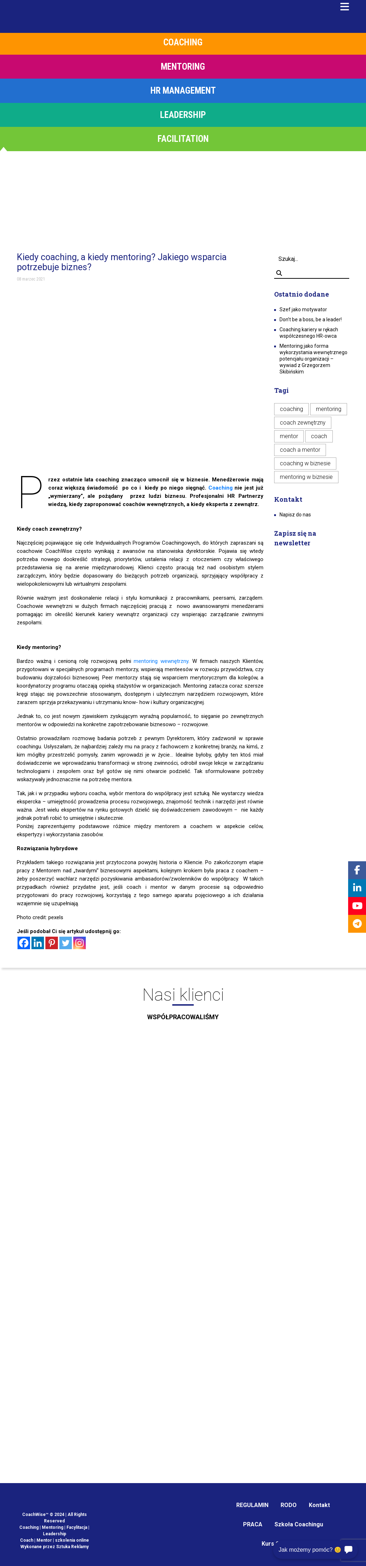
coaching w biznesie (305, 463)
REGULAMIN (252, 1505)
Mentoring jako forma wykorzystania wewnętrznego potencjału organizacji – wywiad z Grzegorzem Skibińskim (313, 359)
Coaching (220, 488)
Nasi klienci (183, 1006)
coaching (291, 409)
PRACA (252, 1524)
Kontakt (319, 1505)
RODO (289, 1505)
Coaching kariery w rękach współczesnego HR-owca (309, 333)
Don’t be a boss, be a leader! (311, 319)
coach (319, 436)
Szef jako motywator (303, 309)
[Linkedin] (37, 943)
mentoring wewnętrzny (161, 661)
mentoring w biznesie (306, 477)
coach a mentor (300, 449)
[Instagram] (79, 943)
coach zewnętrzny (303, 422)
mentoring (328, 409)
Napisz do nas (295, 514)
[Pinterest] (51, 943)
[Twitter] (65, 943)
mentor (289, 436)
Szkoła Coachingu (298, 1524)
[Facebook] (24, 943)
